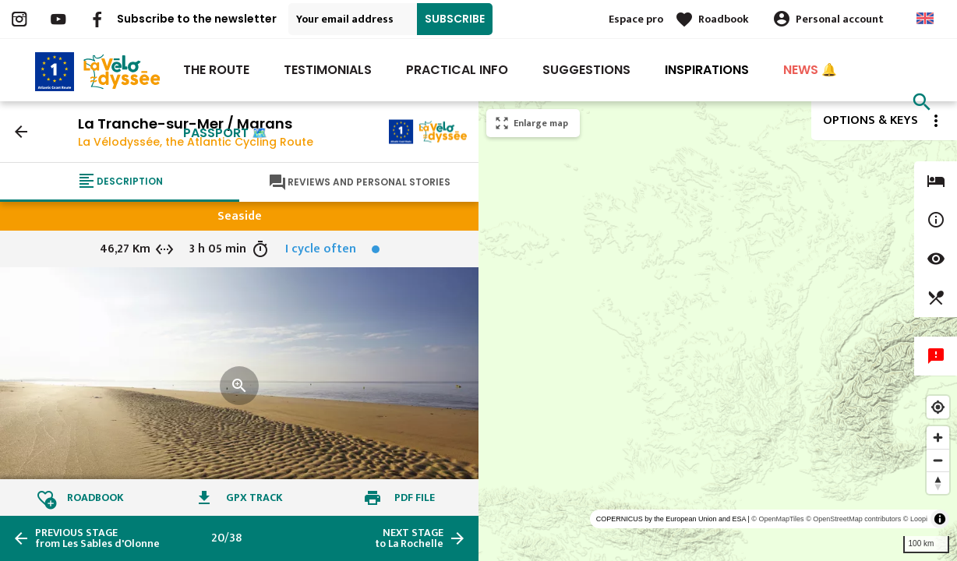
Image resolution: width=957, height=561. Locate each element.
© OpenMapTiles (777, 519)
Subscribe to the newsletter (197, 18)
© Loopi (915, 519)
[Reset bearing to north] (938, 482)
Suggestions (586, 70)
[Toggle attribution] (940, 519)
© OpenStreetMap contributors (853, 519)
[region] (717, 331)
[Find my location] (938, 407)
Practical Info (457, 70)
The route (216, 70)
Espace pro (636, 19)
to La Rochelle (409, 538)
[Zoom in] (938, 437)
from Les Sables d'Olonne (97, 538)
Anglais (925, 18)
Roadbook (723, 19)
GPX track (254, 497)
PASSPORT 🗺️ (225, 133)
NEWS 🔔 (810, 70)
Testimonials (328, 70)
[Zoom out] (938, 460)
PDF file (414, 497)
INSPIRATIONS (707, 70)
